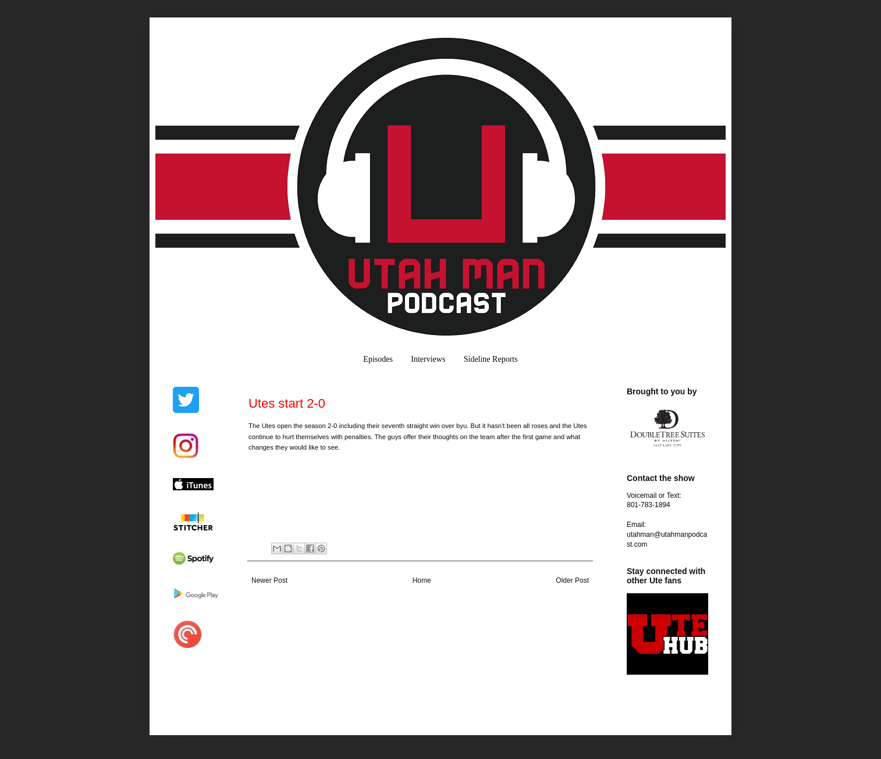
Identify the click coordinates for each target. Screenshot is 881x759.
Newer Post (269, 580)
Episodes (378, 359)
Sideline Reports (491, 359)
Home (422, 580)
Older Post (572, 580)
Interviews (428, 359)
